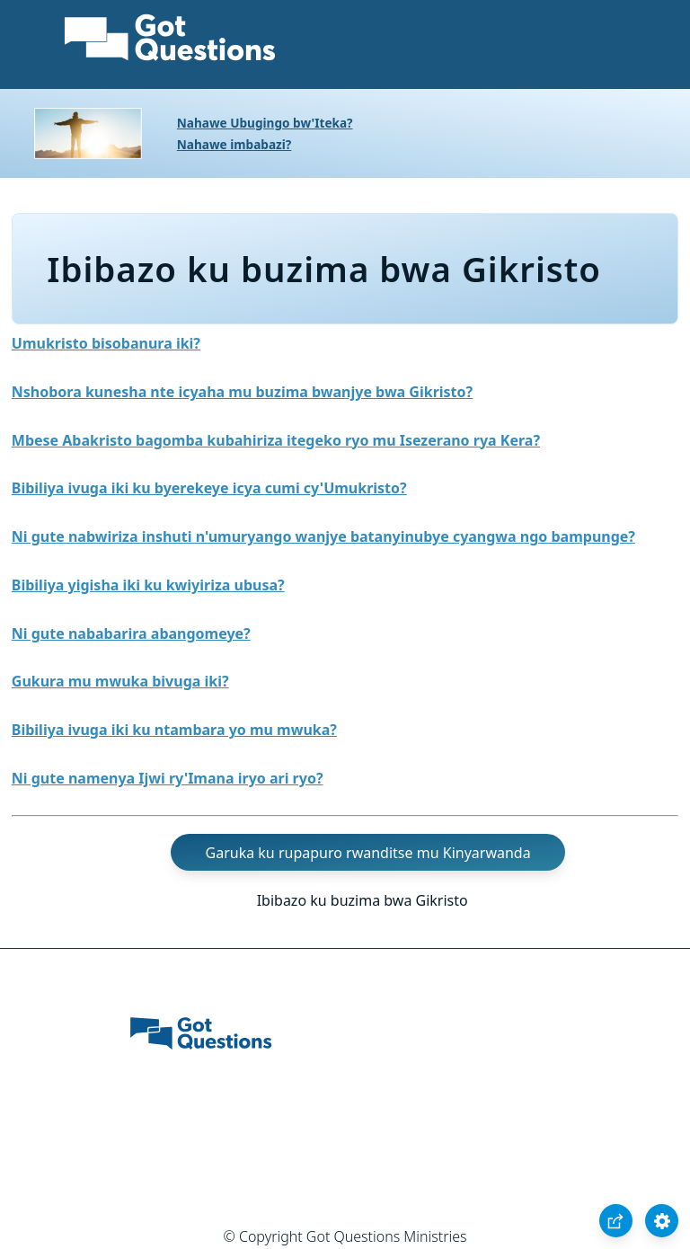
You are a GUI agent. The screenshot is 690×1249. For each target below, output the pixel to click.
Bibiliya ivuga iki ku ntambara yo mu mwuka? (174, 730)
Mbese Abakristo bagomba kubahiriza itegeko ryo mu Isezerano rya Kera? (276, 440)
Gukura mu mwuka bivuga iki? (120, 681)
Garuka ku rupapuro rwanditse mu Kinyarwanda (368, 853)
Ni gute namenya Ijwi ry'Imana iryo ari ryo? (167, 778)
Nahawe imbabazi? (234, 144)
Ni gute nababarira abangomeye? (131, 633)
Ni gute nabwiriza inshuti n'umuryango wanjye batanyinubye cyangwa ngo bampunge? (323, 536)
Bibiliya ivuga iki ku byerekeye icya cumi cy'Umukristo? (209, 488)
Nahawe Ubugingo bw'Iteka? (265, 122)
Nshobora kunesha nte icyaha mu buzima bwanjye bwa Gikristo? (242, 392)
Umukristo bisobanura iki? (106, 343)
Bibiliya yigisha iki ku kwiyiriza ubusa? (148, 585)
